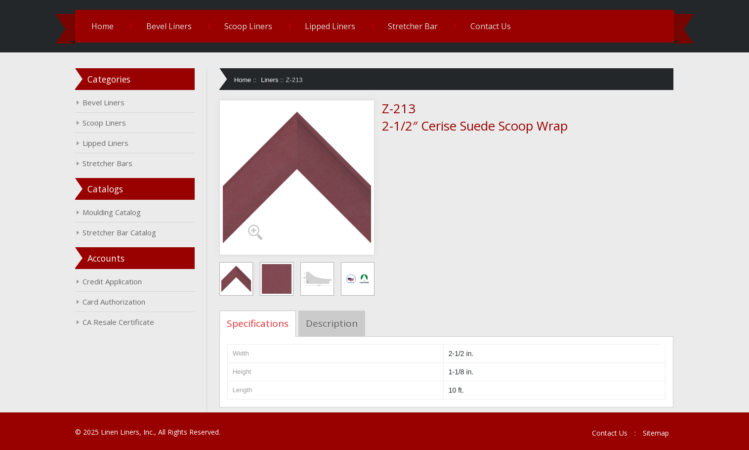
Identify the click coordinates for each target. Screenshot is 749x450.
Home (102, 26)
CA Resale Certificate (118, 322)
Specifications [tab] (258, 323)
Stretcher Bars (107, 163)
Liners (269, 80)
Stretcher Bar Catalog (119, 232)
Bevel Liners (169, 26)
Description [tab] (332, 323)
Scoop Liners (248, 26)
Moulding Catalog (112, 212)
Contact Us (490, 26)
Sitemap (656, 433)
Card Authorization (114, 302)
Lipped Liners (330, 26)
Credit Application (112, 281)
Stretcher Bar (413, 26)
